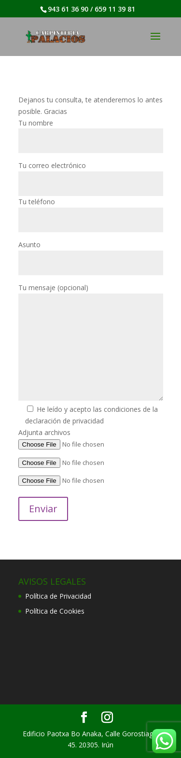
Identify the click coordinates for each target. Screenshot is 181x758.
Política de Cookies (54, 611)
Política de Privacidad (58, 596)
